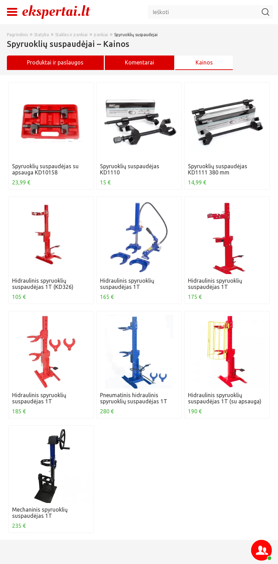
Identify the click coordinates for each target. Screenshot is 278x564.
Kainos (204, 62)
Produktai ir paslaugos (55, 62)
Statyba (41, 34)
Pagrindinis (17, 34)
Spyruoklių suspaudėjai (136, 34)
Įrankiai (101, 34)
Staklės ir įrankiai (71, 34)
